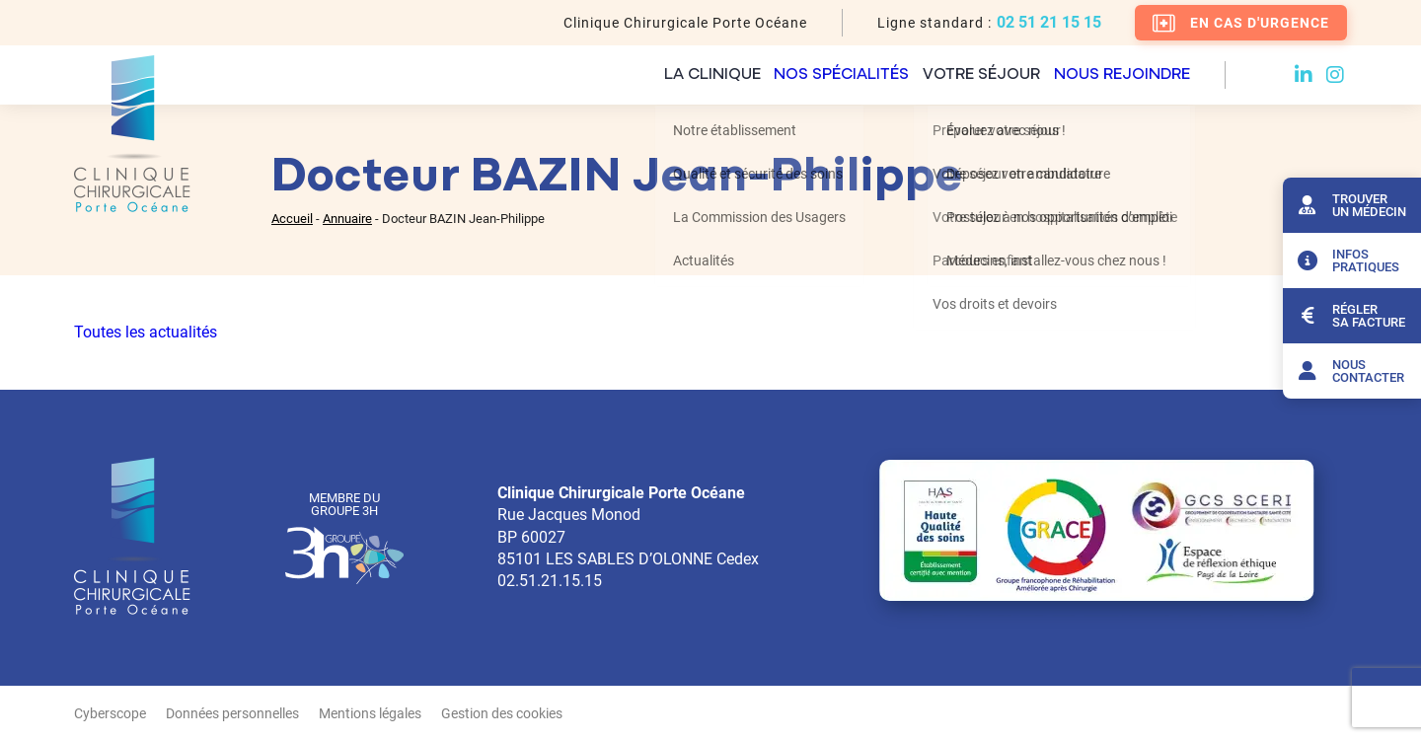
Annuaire (347, 218)
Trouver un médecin (1349, 205)
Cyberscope (110, 713)
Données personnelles (232, 713)
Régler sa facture (1349, 316)
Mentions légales (370, 713)
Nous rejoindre (1120, 75)
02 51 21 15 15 (1049, 23)
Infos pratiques (1346, 260)
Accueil (292, 218)
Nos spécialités (771, 75)
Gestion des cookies (501, 713)
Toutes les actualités (145, 332)
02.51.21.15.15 (549, 580)
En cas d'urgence (1241, 23)
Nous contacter (1348, 371)
